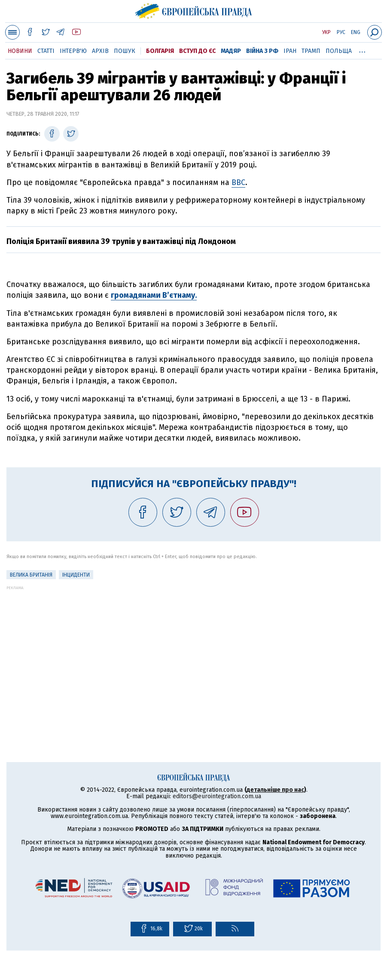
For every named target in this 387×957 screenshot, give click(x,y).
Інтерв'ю (73, 51)
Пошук (124, 51)
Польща (339, 51)
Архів (100, 51)
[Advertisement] (193, 650)
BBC (238, 182)
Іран (289, 51)
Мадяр (231, 51)
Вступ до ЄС (197, 51)
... (362, 49)
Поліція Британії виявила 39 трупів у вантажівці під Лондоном (121, 241)
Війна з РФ (262, 51)
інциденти (76, 575)
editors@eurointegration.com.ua (217, 796)
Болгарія (160, 51)
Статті (46, 51)
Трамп (311, 51)
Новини (20, 51)
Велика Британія (31, 575)
